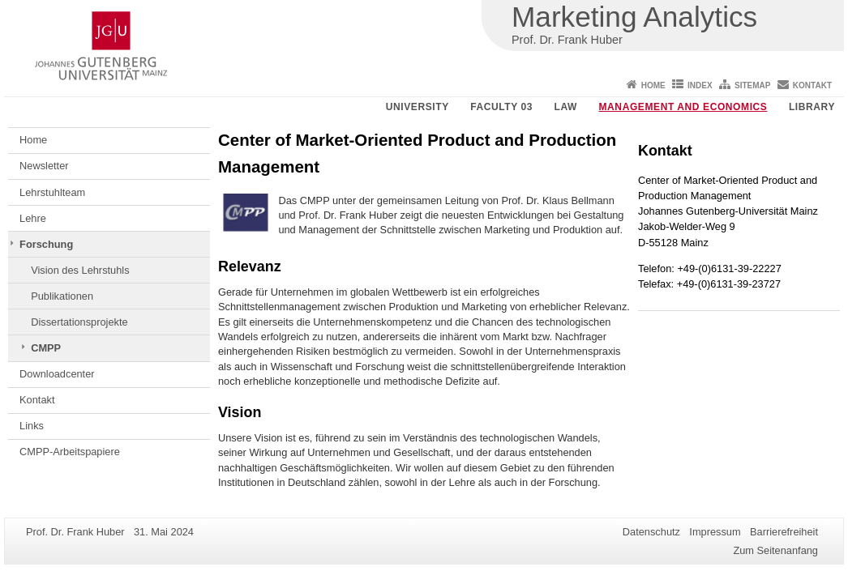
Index (700, 85)
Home (653, 85)
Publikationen (62, 296)
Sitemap (752, 85)
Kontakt (812, 85)
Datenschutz (651, 532)
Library (812, 107)
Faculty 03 (501, 107)
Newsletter (43, 166)
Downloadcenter (56, 374)
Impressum (714, 532)
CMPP (46, 348)
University (417, 107)
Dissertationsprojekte (79, 322)
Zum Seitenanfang (775, 550)
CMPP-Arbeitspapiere (69, 451)
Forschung (46, 244)
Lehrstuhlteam (52, 192)
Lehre (32, 218)
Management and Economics (683, 107)
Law (566, 107)
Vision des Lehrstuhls (80, 270)
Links (31, 426)
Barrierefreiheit (784, 532)
